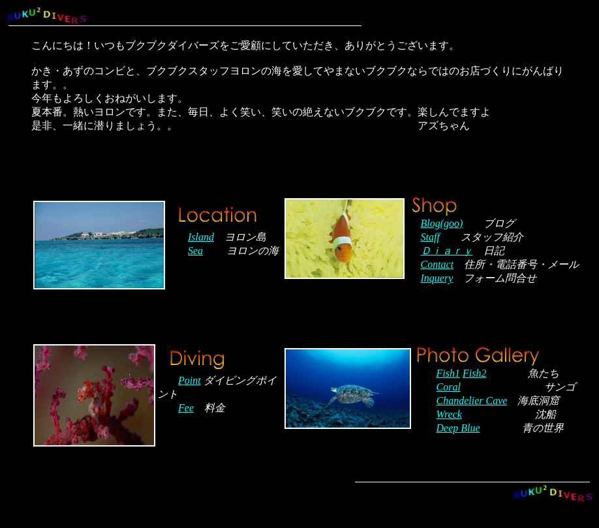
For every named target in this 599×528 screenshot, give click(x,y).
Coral (449, 386)
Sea (195, 250)
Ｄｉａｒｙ (447, 250)
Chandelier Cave (472, 400)
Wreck (449, 414)
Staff (430, 236)
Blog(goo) (442, 223)
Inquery (437, 278)
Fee (186, 407)
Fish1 (448, 373)
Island (201, 236)
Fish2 (474, 373)
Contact (437, 264)
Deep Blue (458, 427)
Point (189, 380)
